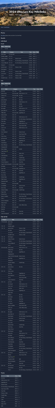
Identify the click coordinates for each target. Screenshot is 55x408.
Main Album (3, 35)
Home (2, 27)
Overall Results (6, 27)
